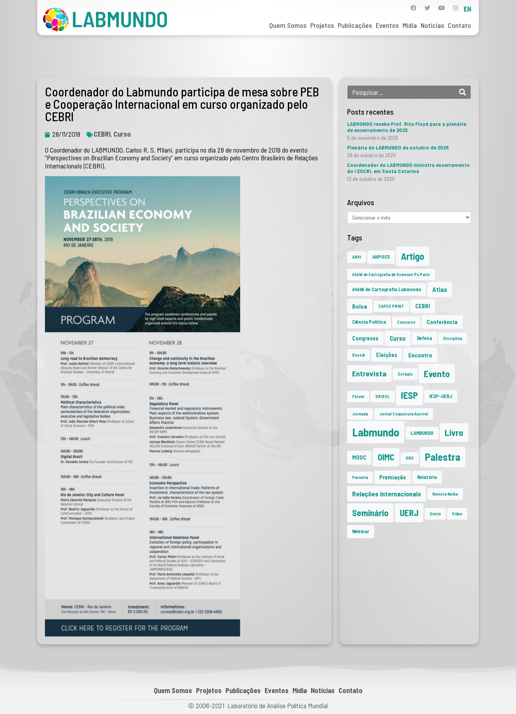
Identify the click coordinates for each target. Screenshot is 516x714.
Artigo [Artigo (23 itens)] (412, 256)
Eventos (387, 25)
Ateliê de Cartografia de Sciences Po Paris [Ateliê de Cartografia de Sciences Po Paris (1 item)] (391, 274)
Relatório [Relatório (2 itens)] (427, 477)
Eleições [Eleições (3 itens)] (386, 355)
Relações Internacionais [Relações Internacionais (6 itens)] (386, 493)
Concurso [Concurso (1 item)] (406, 321)
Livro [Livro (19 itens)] (454, 432)
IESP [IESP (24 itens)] (409, 395)
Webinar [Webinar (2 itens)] (360, 531)
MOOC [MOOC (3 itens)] (359, 457)
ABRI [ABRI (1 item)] (356, 256)
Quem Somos (287, 25)
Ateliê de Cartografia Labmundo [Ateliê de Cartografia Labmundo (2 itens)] (386, 289)
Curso (122, 134)
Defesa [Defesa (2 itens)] (424, 338)
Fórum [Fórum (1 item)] (358, 396)
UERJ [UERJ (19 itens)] (409, 512)
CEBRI (102, 134)
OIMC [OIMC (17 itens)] (386, 456)
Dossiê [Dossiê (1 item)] (358, 354)
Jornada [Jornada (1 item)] (360, 413)
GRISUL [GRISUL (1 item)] (382, 396)
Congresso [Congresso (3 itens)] (365, 338)
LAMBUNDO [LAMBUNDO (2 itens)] (422, 433)
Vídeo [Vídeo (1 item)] (457, 513)
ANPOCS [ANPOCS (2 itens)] (381, 257)
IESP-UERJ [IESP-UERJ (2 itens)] (440, 396)
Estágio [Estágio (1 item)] (405, 373)
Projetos (322, 25)
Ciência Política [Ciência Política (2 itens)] (369, 322)
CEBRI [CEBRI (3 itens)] (422, 306)
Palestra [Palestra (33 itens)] (442, 457)
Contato (459, 25)
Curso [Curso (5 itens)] (398, 338)
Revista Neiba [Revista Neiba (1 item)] (445, 493)
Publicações (355, 25)
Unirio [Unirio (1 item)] (435, 513)
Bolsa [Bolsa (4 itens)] (359, 306)
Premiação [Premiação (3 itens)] (392, 477)
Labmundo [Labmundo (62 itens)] (375, 432)
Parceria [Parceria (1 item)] (360, 477)
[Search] (462, 92)
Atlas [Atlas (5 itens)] (439, 289)
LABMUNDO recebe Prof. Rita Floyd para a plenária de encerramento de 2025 (406, 126)
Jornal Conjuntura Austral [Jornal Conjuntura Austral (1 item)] (403, 413)
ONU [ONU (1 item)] (410, 457)
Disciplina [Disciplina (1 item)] (452, 338)
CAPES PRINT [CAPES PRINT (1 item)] (391, 306)
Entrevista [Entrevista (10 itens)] (369, 373)
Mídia (409, 25)
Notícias (432, 25)
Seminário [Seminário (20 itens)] (370, 512)
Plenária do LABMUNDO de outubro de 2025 (398, 147)
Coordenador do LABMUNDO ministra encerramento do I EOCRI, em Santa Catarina (408, 167)
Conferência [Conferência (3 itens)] (442, 322)
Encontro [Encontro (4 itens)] (420, 355)
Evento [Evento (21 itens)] (437, 373)
